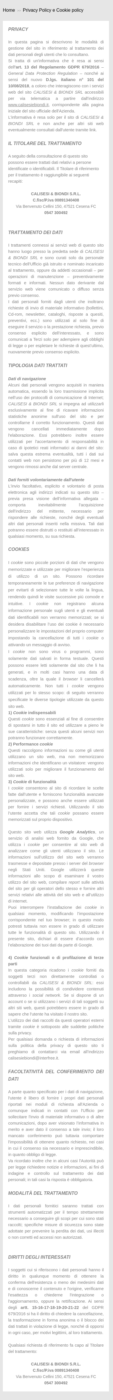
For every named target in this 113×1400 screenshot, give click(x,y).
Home (9, 10)
